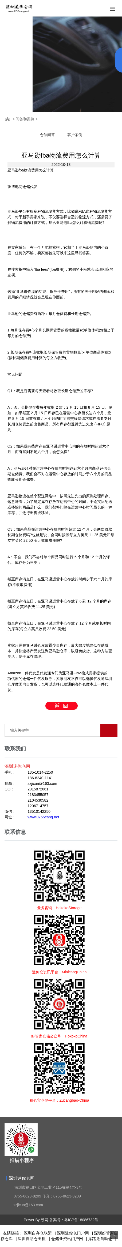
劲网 (44, 1220)
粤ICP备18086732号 (81, 1220)
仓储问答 (47, 135)
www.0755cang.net (43, 817)
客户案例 (74, 135)
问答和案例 (25, 119)
